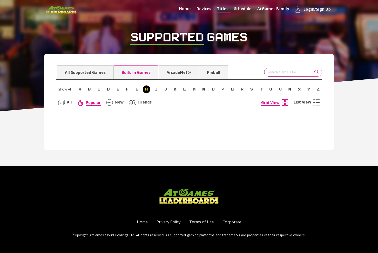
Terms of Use (201, 222)
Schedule (242, 8)
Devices (203, 8)
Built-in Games (136, 72)
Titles (222, 8)
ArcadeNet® (179, 72)
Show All (65, 89)
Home (185, 8)
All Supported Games (85, 72)
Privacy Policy (168, 222)
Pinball (213, 72)
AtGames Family (273, 8)
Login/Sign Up (313, 9)
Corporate (232, 222)
